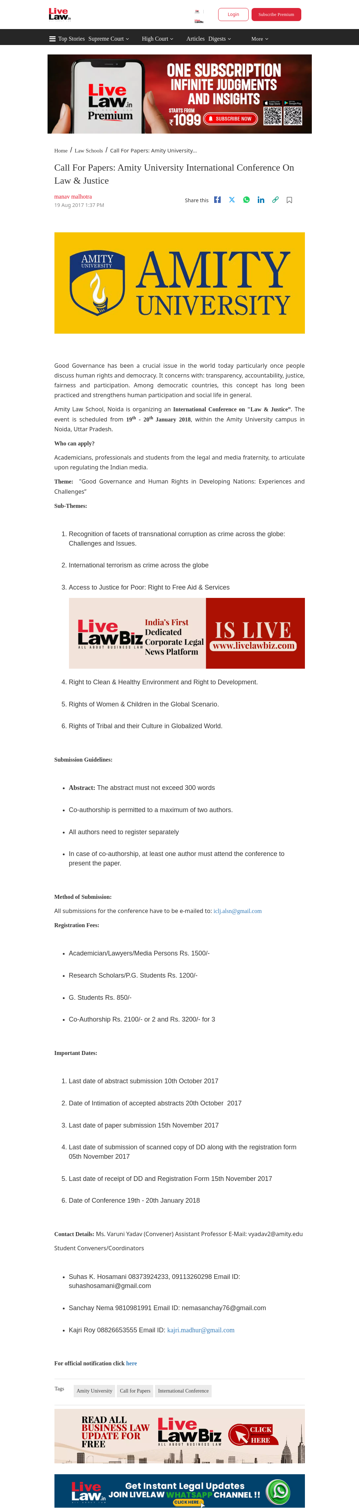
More (259, 39)
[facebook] (217, 199)
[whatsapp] (246, 199)
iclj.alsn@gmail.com (237, 911)
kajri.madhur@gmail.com (201, 1330)
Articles (195, 39)
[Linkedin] (261, 199)
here (131, 1363)
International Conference (183, 1391)
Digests (217, 39)
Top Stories (71, 39)
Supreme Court (106, 39)
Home (61, 151)
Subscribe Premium (276, 14)
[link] (275, 199)
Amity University (94, 1391)
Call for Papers (135, 1391)
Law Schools (89, 151)
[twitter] (232, 199)
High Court (155, 39)
